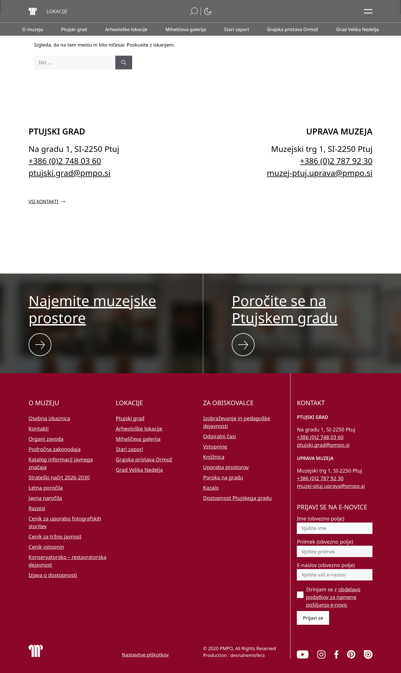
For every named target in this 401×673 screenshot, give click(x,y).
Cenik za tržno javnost (55, 536)
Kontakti (39, 428)
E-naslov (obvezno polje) (326, 565)
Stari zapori (129, 449)
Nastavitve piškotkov (145, 654)
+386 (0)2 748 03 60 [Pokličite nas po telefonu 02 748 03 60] (65, 160)
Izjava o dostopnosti (53, 575)
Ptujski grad (130, 418)
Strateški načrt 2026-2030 (59, 477)
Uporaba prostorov (226, 467)
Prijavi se (313, 617)
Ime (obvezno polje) (320, 518)
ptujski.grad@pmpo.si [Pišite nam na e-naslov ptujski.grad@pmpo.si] (69, 172)
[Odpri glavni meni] (368, 11)
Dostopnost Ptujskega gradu (237, 498)
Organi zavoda (46, 438)
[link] (303, 654)
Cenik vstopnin (46, 546)
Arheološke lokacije (139, 428)
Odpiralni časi (219, 436)
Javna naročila (45, 498)
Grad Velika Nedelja (139, 469)
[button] (57, 11)
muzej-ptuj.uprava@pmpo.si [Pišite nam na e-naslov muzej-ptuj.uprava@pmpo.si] (319, 172)
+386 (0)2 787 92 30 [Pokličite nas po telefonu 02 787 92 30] (336, 160)
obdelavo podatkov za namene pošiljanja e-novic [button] (333, 597)
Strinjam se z (333, 597)
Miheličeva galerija (138, 438)
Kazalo (211, 487)
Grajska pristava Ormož (144, 459)
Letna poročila (46, 487)
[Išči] (123, 62)
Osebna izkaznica (49, 418)
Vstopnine (215, 446)
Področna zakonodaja (54, 449)
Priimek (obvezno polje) (325, 541)
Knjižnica (214, 456)
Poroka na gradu (223, 477)
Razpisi (37, 508)
